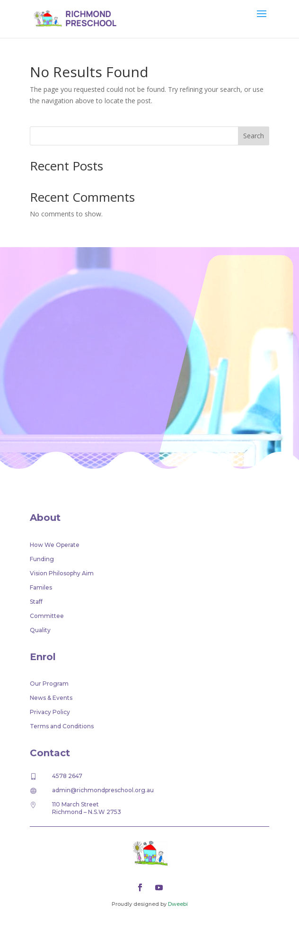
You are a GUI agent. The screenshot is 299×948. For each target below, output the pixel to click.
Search (253, 135)
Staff (36, 602)
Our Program (49, 683)
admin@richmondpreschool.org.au (103, 790)
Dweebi (178, 904)
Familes (41, 587)
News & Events (51, 698)
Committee (47, 616)
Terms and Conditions (62, 726)
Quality (40, 630)
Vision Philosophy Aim (62, 573)
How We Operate (54, 545)
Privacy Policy (50, 712)
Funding (42, 559)
